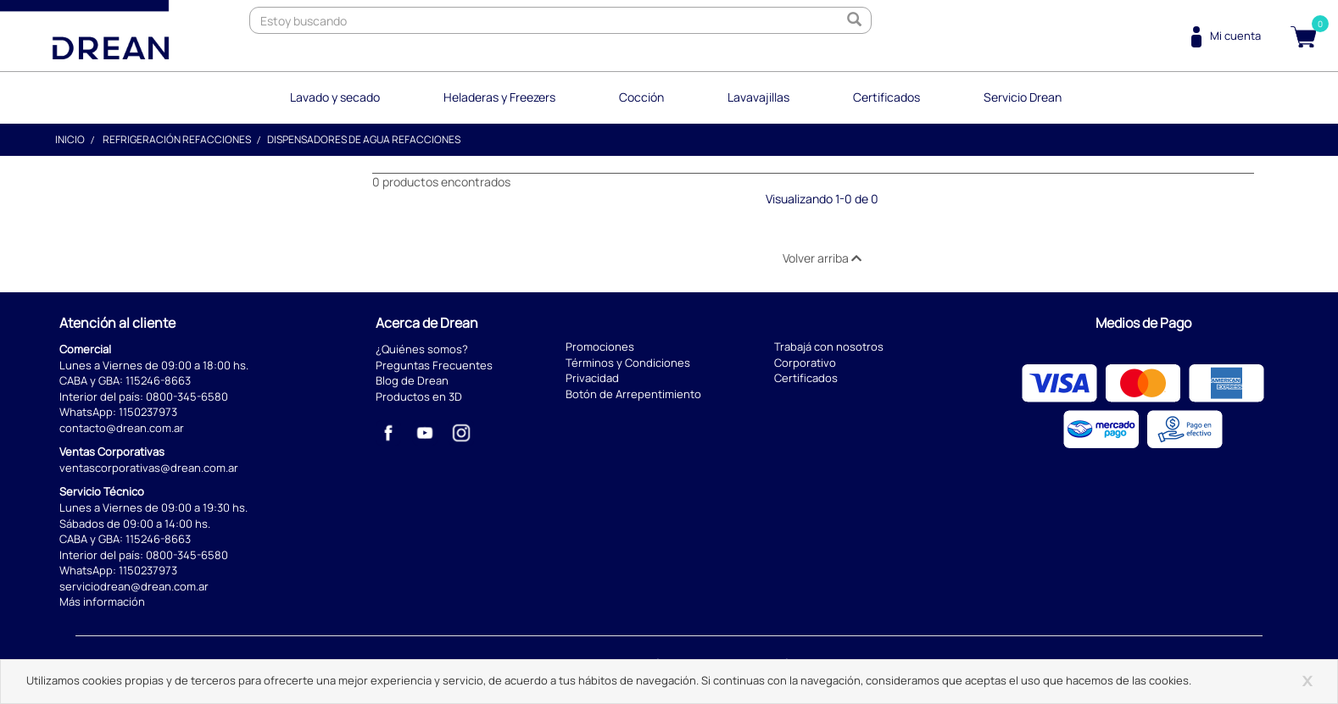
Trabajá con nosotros (829, 346)
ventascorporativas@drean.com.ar (148, 467)
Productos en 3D (419, 396)
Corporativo (805, 362)
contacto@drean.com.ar (121, 427)
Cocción (641, 97)
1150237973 (148, 411)
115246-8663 (158, 380)
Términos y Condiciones (628, 362)
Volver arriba (822, 258)
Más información (102, 601)
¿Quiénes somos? (422, 349)
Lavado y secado (335, 97)
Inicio (70, 139)
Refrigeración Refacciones (177, 139)
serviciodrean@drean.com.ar (134, 586)
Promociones (600, 346)
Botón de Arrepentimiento (633, 394)
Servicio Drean (1023, 97)
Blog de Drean (412, 380)
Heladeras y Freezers (499, 97)
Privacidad (592, 377)
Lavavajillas (758, 97)
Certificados (886, 97)
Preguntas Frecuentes (434, 365)
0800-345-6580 (187, 396)
